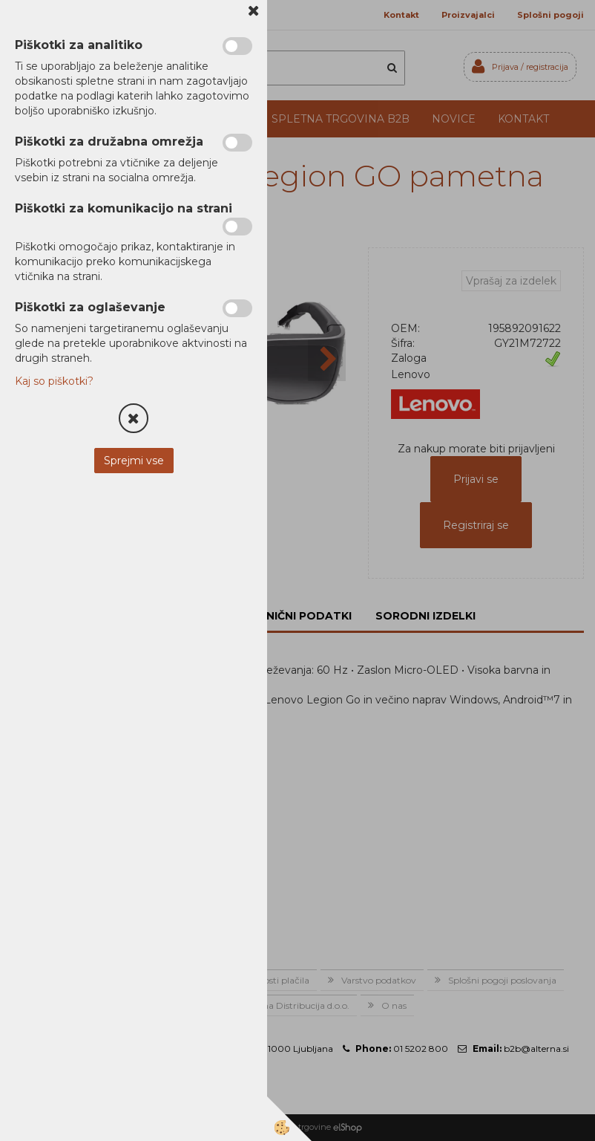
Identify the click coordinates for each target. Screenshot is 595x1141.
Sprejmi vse (134, 460)
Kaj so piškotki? (54, 381)
